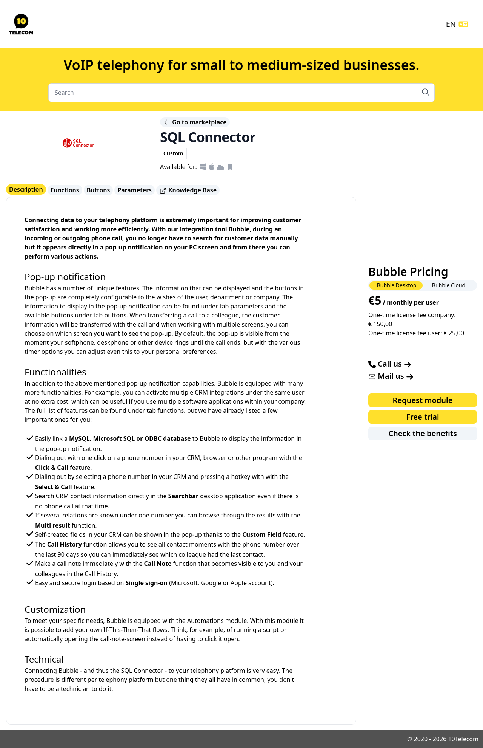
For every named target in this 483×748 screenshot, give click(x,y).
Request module (423, 400)
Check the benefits (422, 433)
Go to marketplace (195, 122)
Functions (65, 190)
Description (26, 189)
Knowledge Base (188, 190)
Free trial (422, 417)
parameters (247, 306)
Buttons (98, 190)
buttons (115, 315)
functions (170, 410)
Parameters (134, 190)
